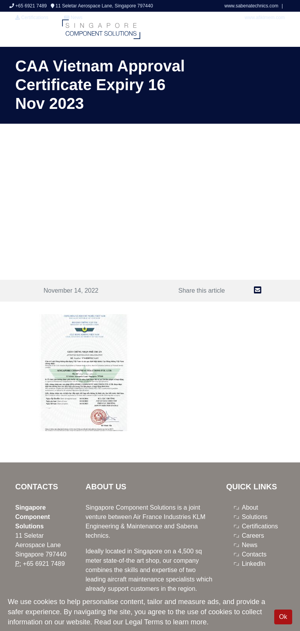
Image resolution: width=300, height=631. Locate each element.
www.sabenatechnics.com (251, 6)
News (249, 545)
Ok (283, 616)
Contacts (254, 554)
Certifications (31, 17)
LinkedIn (254, 563)
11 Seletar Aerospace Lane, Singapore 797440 (102, 6)
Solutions (255, 517)
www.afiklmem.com (265, 17)
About (250, 507)
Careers (253, 535)
